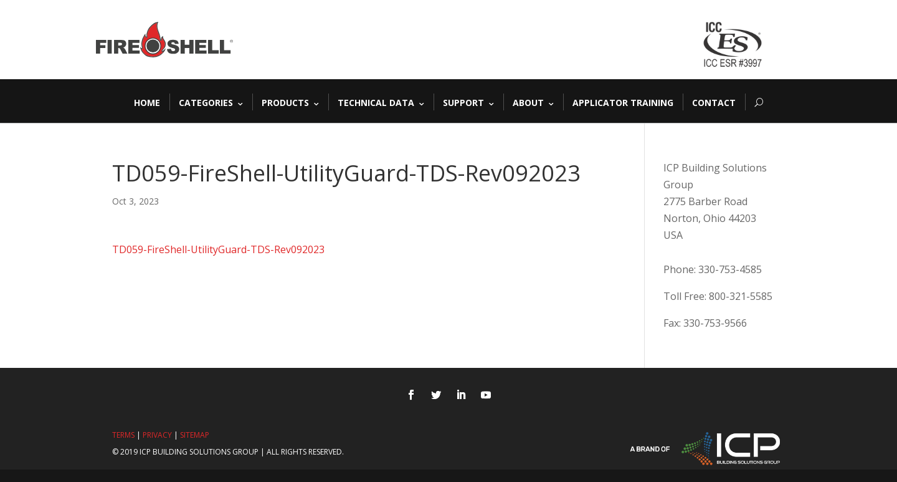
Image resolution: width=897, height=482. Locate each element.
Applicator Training (622, 102)
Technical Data (376, 102)
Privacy (157, 435)
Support (463, 102)
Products (285, 102)
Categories (206, 102)
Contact (714, 102)
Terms (123, 435)
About (528, 102)
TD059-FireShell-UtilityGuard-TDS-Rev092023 (218, 249)
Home (147, 102)
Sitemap (194, 435)
